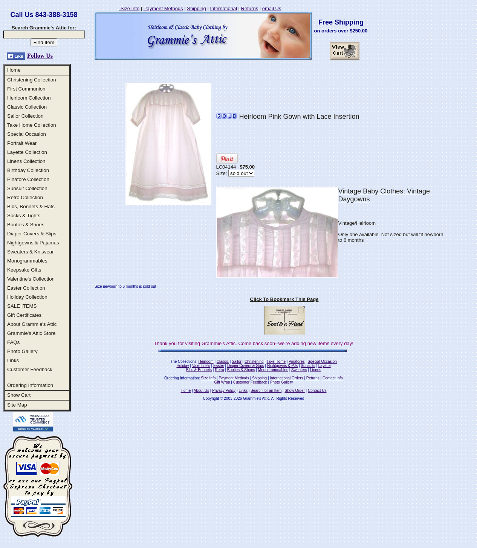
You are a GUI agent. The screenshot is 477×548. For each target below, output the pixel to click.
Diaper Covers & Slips (31, 233)
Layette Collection (27, 152)
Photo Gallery (22, 351)
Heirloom (206, 361)
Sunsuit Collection (27, 188)
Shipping (196, 8)
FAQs (13, 342)
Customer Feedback (29, 369)
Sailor (237, 361)
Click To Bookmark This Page (284, 299)
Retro (219, 370)
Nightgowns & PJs (282, 366)
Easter (218, 366)
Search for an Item (266, 390)
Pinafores (296, 361)
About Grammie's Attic (32, 324)
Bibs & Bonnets (199, 370)
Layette (324, 366)
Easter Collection (26, 288)
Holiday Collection (27, 297)
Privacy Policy (223, 390)
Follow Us (40, 55)
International (223, 8)
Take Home (276, 361)
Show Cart (19, 395)
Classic (223, 361)
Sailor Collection (25, 116)
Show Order (294, 390)
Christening (254, 361)
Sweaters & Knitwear (30, 252)
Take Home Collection (31, 125)
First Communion (26, 89)
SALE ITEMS (22, 306)
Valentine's (201, 366)
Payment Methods (163, 8)
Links (13, 360)
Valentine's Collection (31, 279)
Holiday (182, 366)
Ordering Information (30, 385)
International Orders (286, 378)
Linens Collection (26, 161)
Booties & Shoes (25, 224)
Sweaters (299, 370)
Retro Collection (25, 197)
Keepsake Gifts (24, 270)
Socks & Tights (23, 215)
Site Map (17, 405)
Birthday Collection (28, 170)
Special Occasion (26, 134)
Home (14, 70)
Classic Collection (27, 107)
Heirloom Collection (29, 98)
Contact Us (317, 390)
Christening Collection (31, 80)
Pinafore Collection (28, 179)
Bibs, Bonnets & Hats (31, 206)
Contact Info (333, 378)
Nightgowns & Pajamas (33, 243)
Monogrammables (27, 261)
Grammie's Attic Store (31, 333)
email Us (271, 8)
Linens (315, 370)
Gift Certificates (24, 315)
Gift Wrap (222, 382)
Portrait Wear (22, 143)
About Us (201, 390)
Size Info (129, 8)
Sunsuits (308, 366)
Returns (249, 8)
